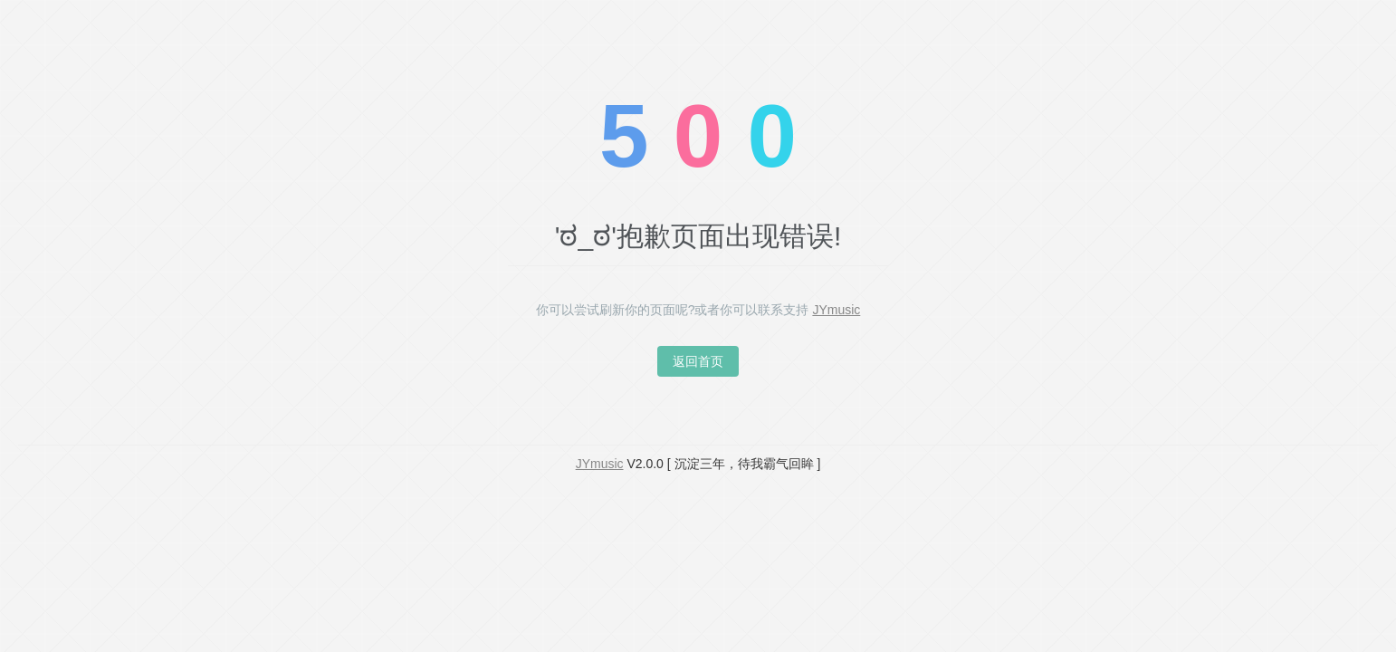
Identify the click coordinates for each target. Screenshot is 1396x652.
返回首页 (698, 361)
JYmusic (836, 309)
